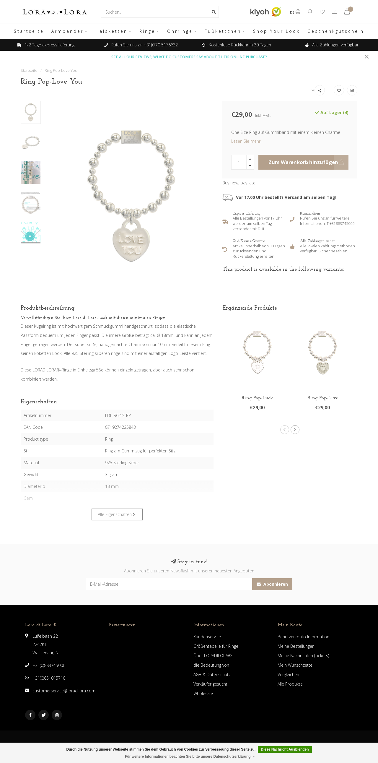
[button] (284, 429)
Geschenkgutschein (335, 31)
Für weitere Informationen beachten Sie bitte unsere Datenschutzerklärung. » (190, 756)
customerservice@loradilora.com (63, 691)
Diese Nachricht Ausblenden (285, 749)
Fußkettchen (223, 31)
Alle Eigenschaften (116, 514)
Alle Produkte (290, 684)
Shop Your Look (276, 31)
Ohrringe (180, 31)
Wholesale (203, 693)
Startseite (29, 31)
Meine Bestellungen (296, 646)
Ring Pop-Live (322, 398)
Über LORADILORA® (212, 655)
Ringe (147, 31)
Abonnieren (272, 584)
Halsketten (111, 31)
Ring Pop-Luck (257, 398)
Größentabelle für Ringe (215, 646)
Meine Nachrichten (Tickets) (303, 655)
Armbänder (67, 31)
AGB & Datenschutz (212, 674)
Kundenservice (207, 636)
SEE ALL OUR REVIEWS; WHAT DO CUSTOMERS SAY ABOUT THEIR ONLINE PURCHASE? (189, 56)
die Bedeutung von (211, 665)
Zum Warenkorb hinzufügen (308, 162)
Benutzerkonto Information (303, 636)
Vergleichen (288, 674)
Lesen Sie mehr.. (246, 141)
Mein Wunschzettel (295, 665)
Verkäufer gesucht (210, 684)
